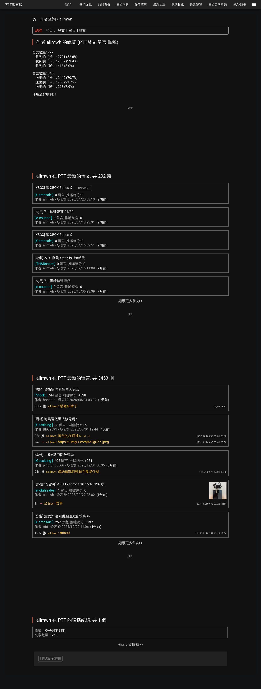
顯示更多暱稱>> (130, 645)
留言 (72, 30)
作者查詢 (48, 19)
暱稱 (82, 30)
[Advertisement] (130, 137)
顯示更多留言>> (130, 543)
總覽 (38, 30)
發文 (61, 30)
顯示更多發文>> (130, 301)
